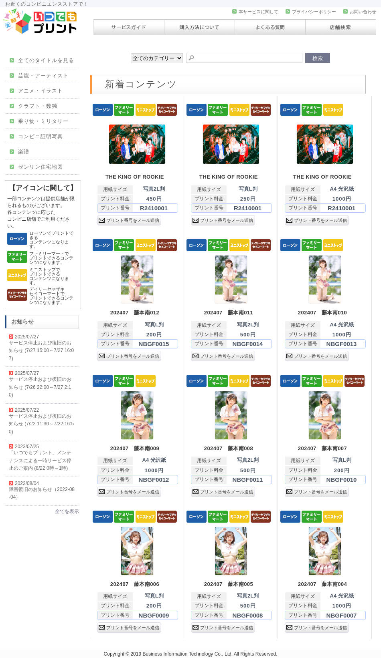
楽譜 (19, 152)
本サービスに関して (255, 11)
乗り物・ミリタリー (39, 121)
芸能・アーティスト (39, 75)
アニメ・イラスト (36, 91)
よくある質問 (270, 27)
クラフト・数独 (33, 106)
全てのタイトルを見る (42, 60)
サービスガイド (129, 27)
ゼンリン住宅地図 (36, 167)
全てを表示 (67, 511)
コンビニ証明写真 (36, 136)
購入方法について (199, 27)
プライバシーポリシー (311, 11)
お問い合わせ (359, 11)
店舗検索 (341, 27)
